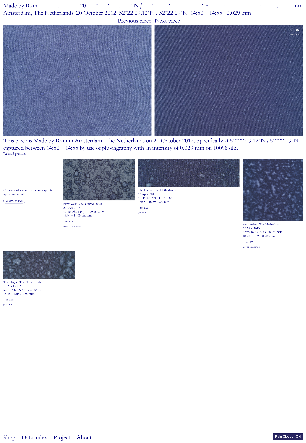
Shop (9, 437)
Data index (34, 437)
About (84, 437)
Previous (134, 20)
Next (167, 20)
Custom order (14, 201)
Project (62, 437)
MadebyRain (20, 5)
